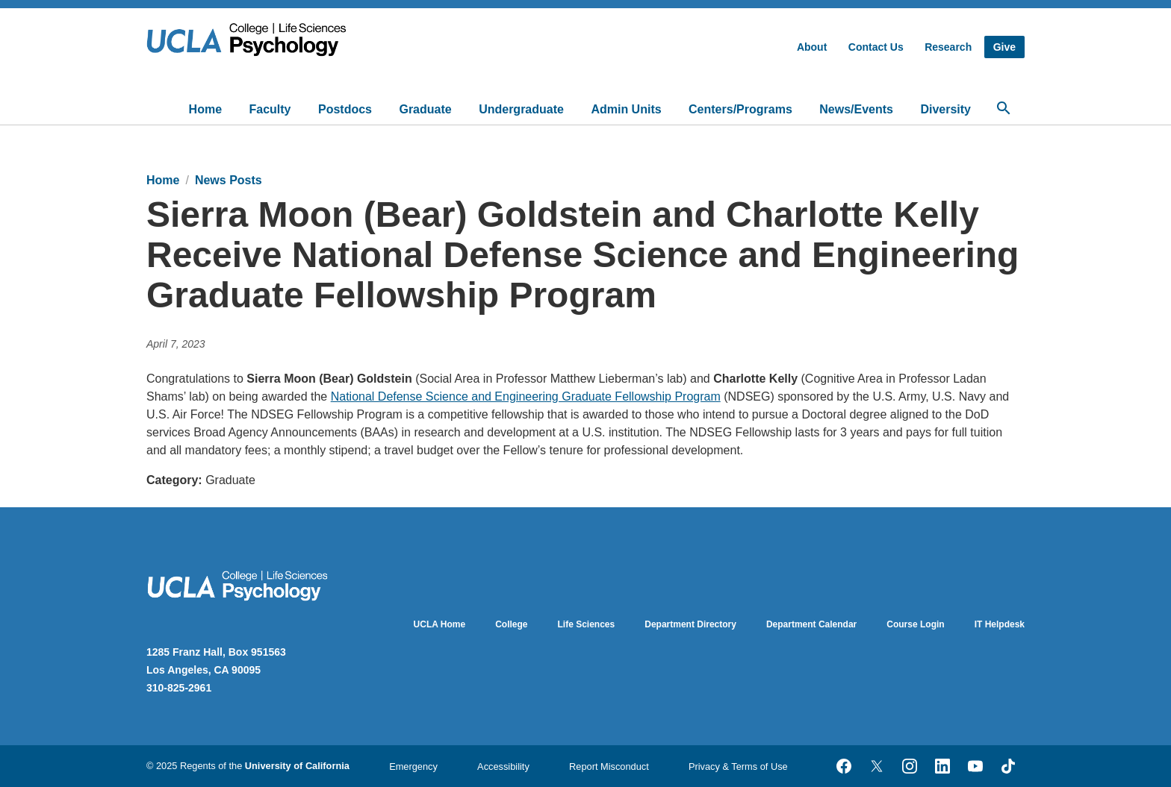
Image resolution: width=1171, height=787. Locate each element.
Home (205, 109)
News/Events (856, 109)
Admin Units (626, 109)
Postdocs (345, 109)
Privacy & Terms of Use (738, 766)
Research (948, 47)
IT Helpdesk (1000, 624)
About (812, 47)
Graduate (425, 109)
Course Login (915, 624)
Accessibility (503, 766)
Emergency (413, 766)
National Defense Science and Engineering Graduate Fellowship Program (526, 396)
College (511, 624)
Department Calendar (811, 624)
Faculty (270, 109)
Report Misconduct (609, 766)
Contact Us (876, 47)
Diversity (945, 109)
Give (1004, 47)
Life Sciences (586, 624)
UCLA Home (440, 624)
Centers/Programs (740, 109)
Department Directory (690, 624)
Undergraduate (521, 109)
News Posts (228, 180)
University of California (297, 765)
